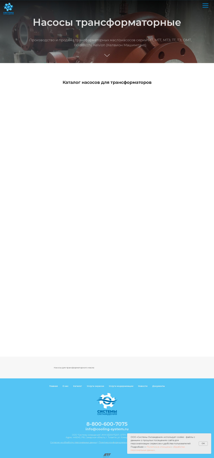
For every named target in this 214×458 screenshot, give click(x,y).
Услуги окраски (95, 386)
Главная (53, 386)
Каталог (77, 386)
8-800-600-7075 (107, 424)
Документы (158, 386)
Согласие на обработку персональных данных (73, 442)
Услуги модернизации (121, 386)
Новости (142, 386)
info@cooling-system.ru (107, 429)
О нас (65, 386)
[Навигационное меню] (205, 5)
